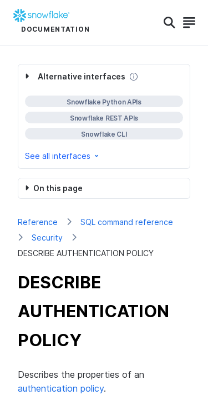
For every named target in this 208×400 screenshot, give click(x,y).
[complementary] (104, 116)
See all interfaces (62, 156)
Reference (38, 222)
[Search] (169, 22)
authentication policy (61, 388)
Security (47, 237)
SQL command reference (126, 222)
